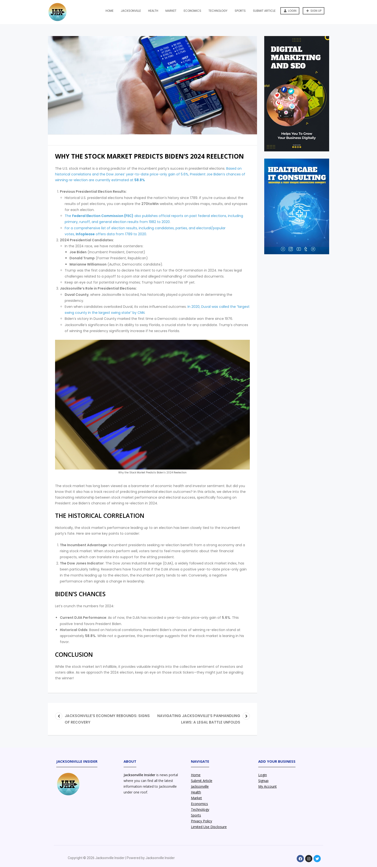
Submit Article (264, 11)
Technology (217, 11)
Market (170, 11)
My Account (267, 786)
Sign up (313, 11)
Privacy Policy (201, 821)
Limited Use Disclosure (209, 826)
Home (109, 11)
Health (153, 11)
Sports (240, 11)
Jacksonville (131, 11)
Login (290, 11)
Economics (192, 11)
